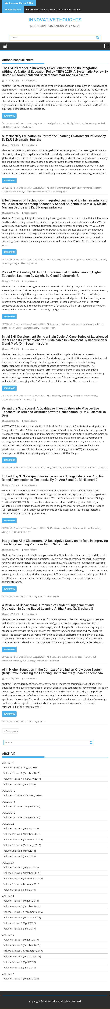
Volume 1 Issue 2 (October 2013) (22, 773)
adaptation (55, 395)
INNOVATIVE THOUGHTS (55, 20)
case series (78, 395)
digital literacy (8, 327)
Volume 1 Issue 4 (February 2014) (22, 778)
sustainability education (12, 191)
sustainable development (36, 191)
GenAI (56, 596)
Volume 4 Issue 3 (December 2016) (23, 911)
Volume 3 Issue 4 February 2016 (21, 884)
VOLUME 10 (8, 790)
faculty (70, 123)
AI (51, 596)
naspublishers (29, 80)
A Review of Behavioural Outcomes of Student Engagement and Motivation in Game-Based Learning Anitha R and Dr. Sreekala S (48, 607)
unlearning (31, 399)
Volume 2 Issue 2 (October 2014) (22, 833)
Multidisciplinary (57, 528)
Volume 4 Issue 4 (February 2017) (22, 917)
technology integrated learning (16, 263)
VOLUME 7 (8, 973)
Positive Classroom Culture (75, 467)
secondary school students (94, 259)
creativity (85, 324)
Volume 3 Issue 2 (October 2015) (22, 872)
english (77, 259)
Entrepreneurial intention (27, 327)
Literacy (92, 123)
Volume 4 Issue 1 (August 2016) (21, 900)
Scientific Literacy (21, 532)
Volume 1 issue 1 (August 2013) (21, 767)
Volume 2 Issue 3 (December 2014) (23, 839)
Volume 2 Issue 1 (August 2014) (21, 828)
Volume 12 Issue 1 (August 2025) (30, 123)
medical (101, 123)
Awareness (55, 259)
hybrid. (78, 123)
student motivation (50, 660)
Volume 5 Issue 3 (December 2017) (23, 950)
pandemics (17, 127)
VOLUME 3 (8, 862)
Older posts (12, 731)
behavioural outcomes (60, 657)
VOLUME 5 (8, 935)
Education (61, 123)
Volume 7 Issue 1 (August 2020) (21, 978)
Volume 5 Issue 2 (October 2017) (22, 945)
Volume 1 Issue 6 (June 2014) (20, 784)
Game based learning (81, 657)
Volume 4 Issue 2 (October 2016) (22, 906)
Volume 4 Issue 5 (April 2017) (20, 923)
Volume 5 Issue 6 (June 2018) (20, 967)
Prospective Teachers (98, 467)
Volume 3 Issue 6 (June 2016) (20, 889)
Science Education (74, 528)
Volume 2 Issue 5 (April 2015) (20, 850)
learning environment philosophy (86, 187)
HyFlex (85, 123)
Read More (9, 116)
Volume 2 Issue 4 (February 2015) (22, 845)
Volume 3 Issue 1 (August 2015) (21, 867)
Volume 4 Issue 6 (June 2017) (20, 928)
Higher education (47, 327)
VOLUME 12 (9, 123)
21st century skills (58, 324)
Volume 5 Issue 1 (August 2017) (21, 939)
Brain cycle (66, 395)
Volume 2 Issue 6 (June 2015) (20, 856)
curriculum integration (60, 187)
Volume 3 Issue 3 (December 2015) (23, 878)
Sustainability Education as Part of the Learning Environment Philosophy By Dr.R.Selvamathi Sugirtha (54, 137)
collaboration (73, 324)
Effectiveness (67, 259)
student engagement (31, 660)
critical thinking (97, 324)
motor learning (90, 395)
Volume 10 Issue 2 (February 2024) (23, 795)
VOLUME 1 (8, 762)
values (34, 263)
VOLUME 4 (8, 896)
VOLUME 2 (8, 823)
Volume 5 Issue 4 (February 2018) (22, 956)
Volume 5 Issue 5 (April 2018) (20, 961)
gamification (55, 467)
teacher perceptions (58, 191)
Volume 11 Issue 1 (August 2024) (22, 806)
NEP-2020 (6, 127)
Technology (28, 127)
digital (53, 123)
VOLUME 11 (8, 801)
